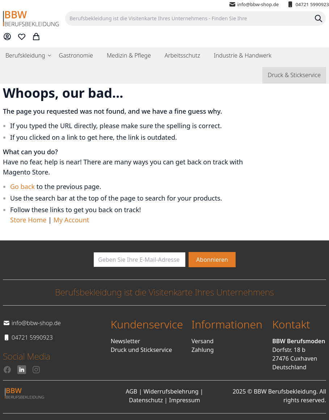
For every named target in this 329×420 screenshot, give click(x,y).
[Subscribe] (212, 259)
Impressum (184, 400)
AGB (131, 391)
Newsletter (125, 341)
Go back (22, 186)
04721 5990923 (308, 4)
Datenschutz (146, 400)
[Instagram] (36, 369)
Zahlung (202, 350)
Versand (202, 341)
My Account (71, 219)
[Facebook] (7, 369)
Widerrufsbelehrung (170, 391)
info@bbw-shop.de (254, 4)
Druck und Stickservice (141, 350)
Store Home (28, 219)
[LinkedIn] (21, 369)
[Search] (318, 18)
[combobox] (195, 18)
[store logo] (31, 18)
